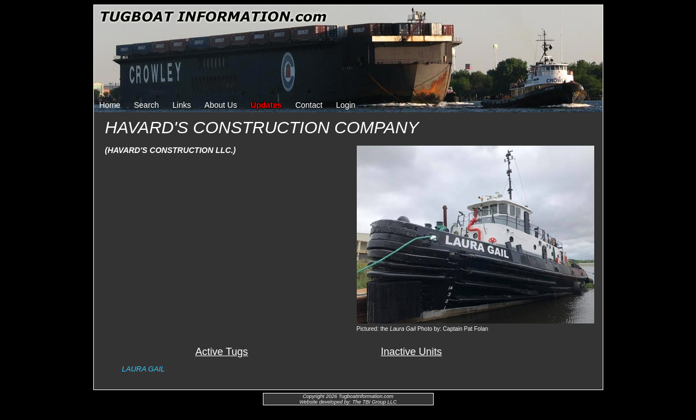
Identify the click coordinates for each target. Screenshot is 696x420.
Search (146, 105)
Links (181, 105)
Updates (266, 105)
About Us (221, 105)
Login (345, 105)
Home (110, 105)
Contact (308, 105)
